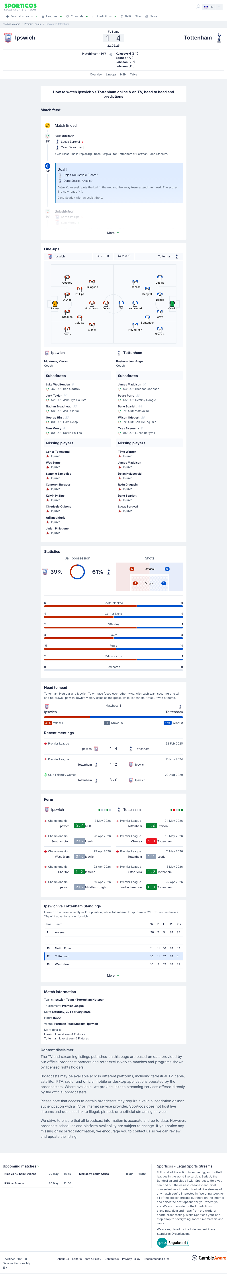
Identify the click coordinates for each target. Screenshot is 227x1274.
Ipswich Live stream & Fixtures (64, 1034)
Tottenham (174, 712)
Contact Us (112, 1258)
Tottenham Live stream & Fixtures (66, 1038)
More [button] (113, 233)
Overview (96, 74)
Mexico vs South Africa (94, 1173)
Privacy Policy (131, 1258)
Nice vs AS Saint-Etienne (20, 1173)
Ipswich (50, 712)
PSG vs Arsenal (14, 1183)
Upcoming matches (21, 1166)
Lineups (111, 74)
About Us (63, 1258)
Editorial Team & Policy (86, 1258)
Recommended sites (156, 1258)
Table (133, 74)
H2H (123, 74)
